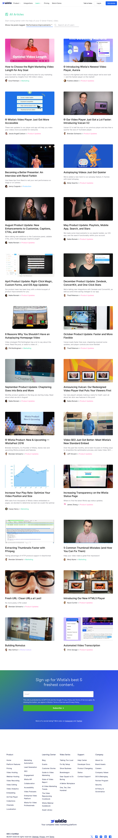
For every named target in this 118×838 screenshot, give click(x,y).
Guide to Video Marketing (48, 773)
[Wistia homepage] (6, 3)
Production (27, 186)
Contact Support (84, 776)
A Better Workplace (67, 783)
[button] (17, 3)
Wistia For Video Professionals (30, 804)
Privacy (42, 837)
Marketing (25, 81)
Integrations (28, 3)
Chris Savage (72, 650)
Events (44, 764)
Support (81, 755)
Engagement (29, 775)
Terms (51, 837)
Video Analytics (13, 789)
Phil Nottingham (15, 348)
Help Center (82, 760)
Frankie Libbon (73, 81)
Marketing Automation (28, 761)
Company (99, 755)
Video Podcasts (30, 792)
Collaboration (29, 783)
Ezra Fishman (14, 81)
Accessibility (29, 787)
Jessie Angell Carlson (17, 134)
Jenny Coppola (14, 186)
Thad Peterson (72, 295)
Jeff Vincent (72, 454)
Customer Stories (49, 768)
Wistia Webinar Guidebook (47, 804)
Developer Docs (84, 764)
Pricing (46, 3)
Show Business (65, 768)
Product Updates (87, 81)
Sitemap (35, 837)
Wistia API (28, 779)
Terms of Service (82, 700)
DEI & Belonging (101, 776)
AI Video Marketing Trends (49, 787)
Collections (11, 801)
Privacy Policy (67, 700)
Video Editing (12, 785)
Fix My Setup (65, 764)
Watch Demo (56, 3)
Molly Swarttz (72, 183)
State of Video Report (47, 780)
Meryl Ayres (71, 559)
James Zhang (72, 505)
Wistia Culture (25, 650)
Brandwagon (65, 772)
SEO (25, 771)
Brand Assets (100, 764)
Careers (98, 768)
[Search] (66, 25)
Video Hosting (12, 772)
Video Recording (13, 781)
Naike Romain (14, 243)
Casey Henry (14, 509)
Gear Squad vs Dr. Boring (67, 777)
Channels (10, 805)
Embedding (11, 793)
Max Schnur (13, 650)
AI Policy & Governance (100, 790)
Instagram (69, 721)
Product (10, 755)
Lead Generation (30, 767)
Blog (44, 760)
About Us (99, 760)
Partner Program (101, 781)
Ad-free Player (12, 797)
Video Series (65, 755)
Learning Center (49, 755)
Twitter (79, 721)
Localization (11, 809)
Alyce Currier (72, 603)
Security (98, 785)
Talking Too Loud (66, 760)
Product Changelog (85, 768)
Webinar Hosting (13, 776)
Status (80, 772)
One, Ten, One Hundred (65, 788)
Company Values (101, 772)
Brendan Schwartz (74, 134)
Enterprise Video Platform (30, 797)
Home (9, 760)
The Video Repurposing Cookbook (47, 796)
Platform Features (13, 764)
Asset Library (47, 810)
